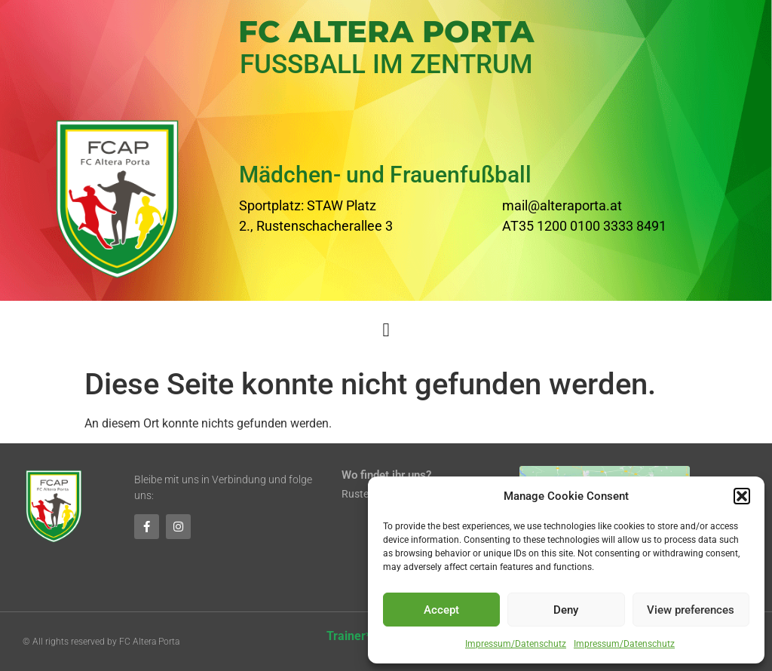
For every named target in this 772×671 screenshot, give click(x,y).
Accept (441, 610)
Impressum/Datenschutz (515, 644)
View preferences (690, 610)
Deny (565, 610)
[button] (741, 496)
